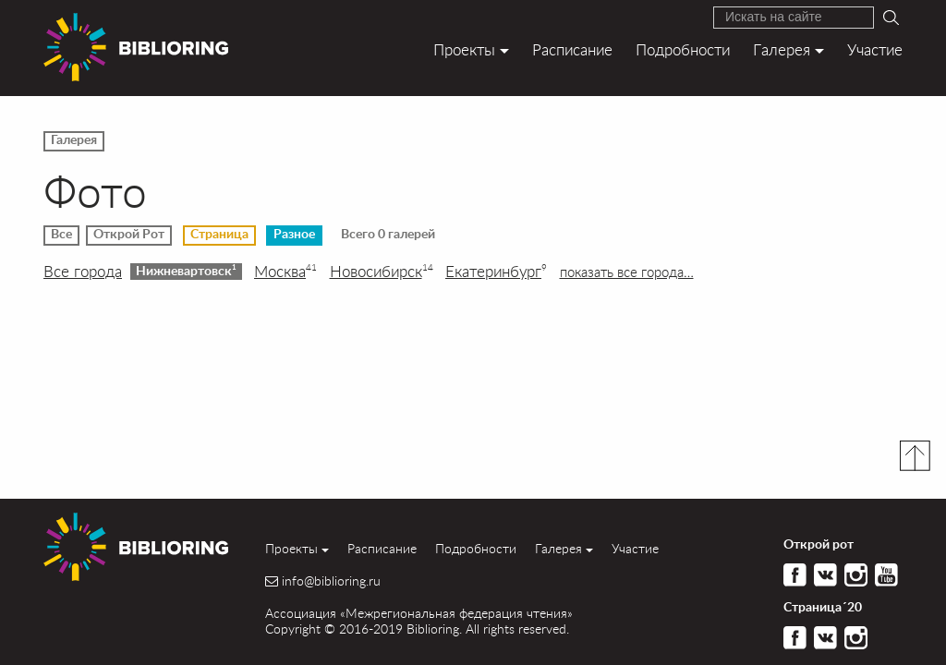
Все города (82, 271)
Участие (875, 49)
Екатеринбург (496, 271)
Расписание (572, 49)
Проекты (464, 49)
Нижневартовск (186, 270)
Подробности (683, 49)
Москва (285, 271)
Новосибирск (381, 271)
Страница (219, 234)
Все (61, 234)
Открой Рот (128, 234)
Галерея (781, 49)
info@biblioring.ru (331, 581)
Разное (294, 234)
